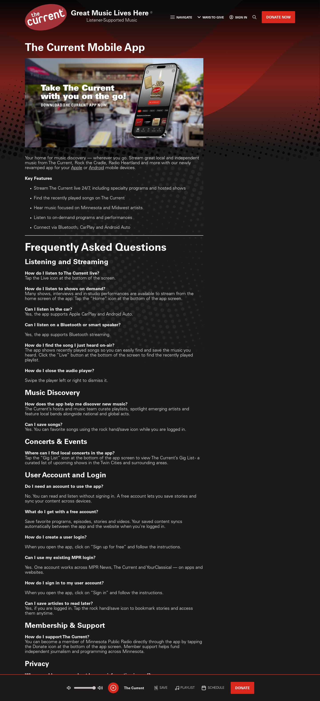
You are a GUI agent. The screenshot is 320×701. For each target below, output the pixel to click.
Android (96, 168)
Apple (76, 168)
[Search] (254, 17)
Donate (242, 687)
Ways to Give (211, 17)
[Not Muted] (69, 688)
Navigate (181, 17)
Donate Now (278, 17)
